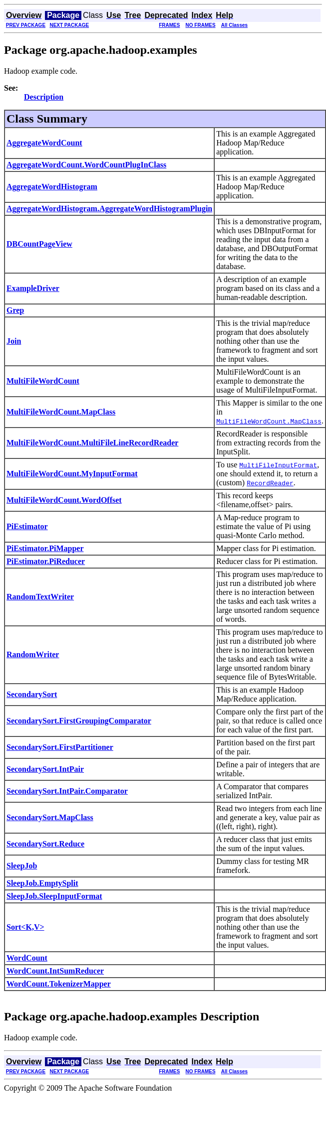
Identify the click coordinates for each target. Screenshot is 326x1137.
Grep (15, 310)
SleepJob (21, 865)
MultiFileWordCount (42, 381)
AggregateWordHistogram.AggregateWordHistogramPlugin (109, 208)
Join (13, 341)
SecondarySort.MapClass (49, 817)
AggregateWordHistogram (51, 186)
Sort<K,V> (25, 927)
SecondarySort (31, 694)
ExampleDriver (32, 288)
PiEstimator (27, 526)
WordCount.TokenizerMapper (58, 984)
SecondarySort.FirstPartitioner (59, 747)
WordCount (26, 958)
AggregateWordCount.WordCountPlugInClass (86, 164)
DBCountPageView (39, 244)
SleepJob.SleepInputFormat (54, 896)
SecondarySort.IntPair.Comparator (67, 791)
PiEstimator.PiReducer (45, 561)
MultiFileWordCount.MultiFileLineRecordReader (92, 442)
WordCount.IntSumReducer (55, 971)
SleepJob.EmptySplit (42, 883)
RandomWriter (32, 654)
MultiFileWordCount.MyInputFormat (72, 473)
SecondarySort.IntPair (45, 769)
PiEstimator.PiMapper (45, 548)
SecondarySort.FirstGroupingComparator (78, 720)
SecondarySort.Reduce (45, 844)
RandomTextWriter (40, 596)
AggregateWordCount (44, 143)
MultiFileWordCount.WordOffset (64, 500)
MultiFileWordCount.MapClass (60, 412)
